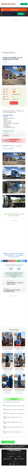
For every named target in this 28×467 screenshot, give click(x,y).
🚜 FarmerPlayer (9, 446)
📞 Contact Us (10, 456)
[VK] (10, 464)
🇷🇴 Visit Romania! (19, 446)
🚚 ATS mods (5, 445)
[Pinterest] (17, 464)
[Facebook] (14, 464)
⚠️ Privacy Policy (7, 458)
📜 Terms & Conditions (19, 458)
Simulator (17, 215)
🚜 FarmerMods (22, 445)
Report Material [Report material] (14, 102)
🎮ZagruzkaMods (8, 4)
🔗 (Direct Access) (13, 269)
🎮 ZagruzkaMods (14, 450)
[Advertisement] (14, 35)
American (10, 215)
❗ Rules (19, 456)
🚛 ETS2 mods (13, 445)
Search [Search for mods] (21, 13)
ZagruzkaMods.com (12, 453)
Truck (14, 215)
